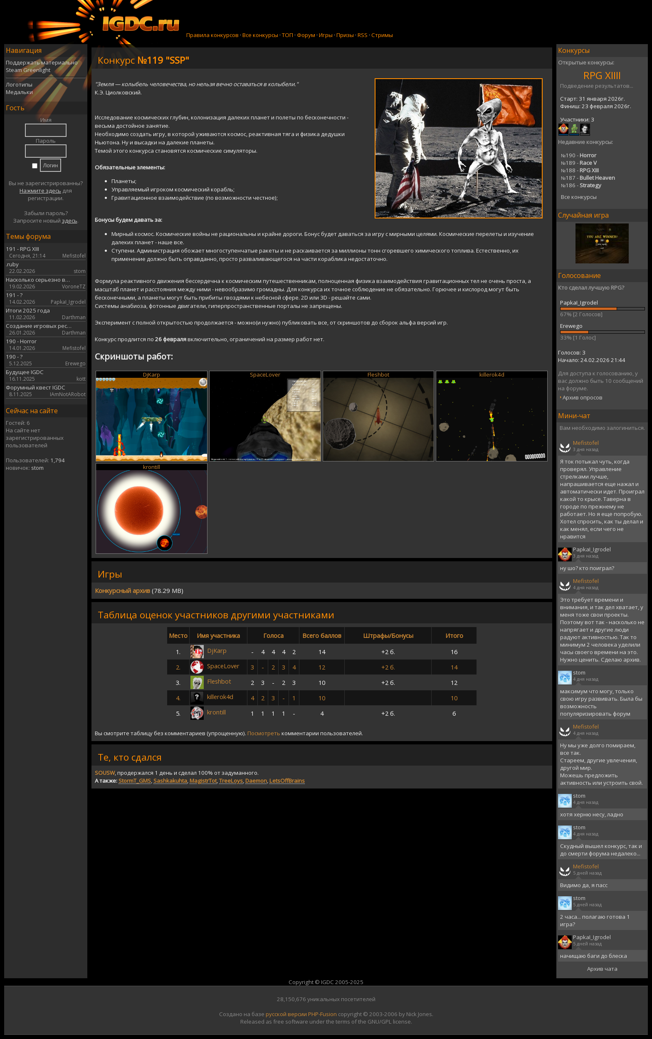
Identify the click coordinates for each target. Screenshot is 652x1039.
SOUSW (105, 772)
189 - (579, 162)
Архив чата (602, 968)
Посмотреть (263, 733)
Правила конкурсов (212, 35)
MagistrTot (203, 780)
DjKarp (151, 374)
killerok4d (491, 374)
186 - (581, 185)
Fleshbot (378, 374)
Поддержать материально (42, 62)
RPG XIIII (602, 75)
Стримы (382, 35)
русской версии (286, 1014)
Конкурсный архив (122, 590)
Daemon (256, 780)
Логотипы (19, 84)
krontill (151, 467)
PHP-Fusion (322, 1014)
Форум (306, 35)
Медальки (19, 92)
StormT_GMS (135, 780)
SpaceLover (265, 374)
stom (37, 467)
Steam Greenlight (28, 70)
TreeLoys (231, 780)
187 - (588, 177)
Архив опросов (583, 397)
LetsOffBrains (287, 780)
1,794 (57, 460)
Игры (326, 35)
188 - (580, 170)
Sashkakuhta (170, 780)
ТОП (287, 35)
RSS (363, 35)
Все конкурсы (260, 35)
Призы (345, 35)
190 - (578, 155)
